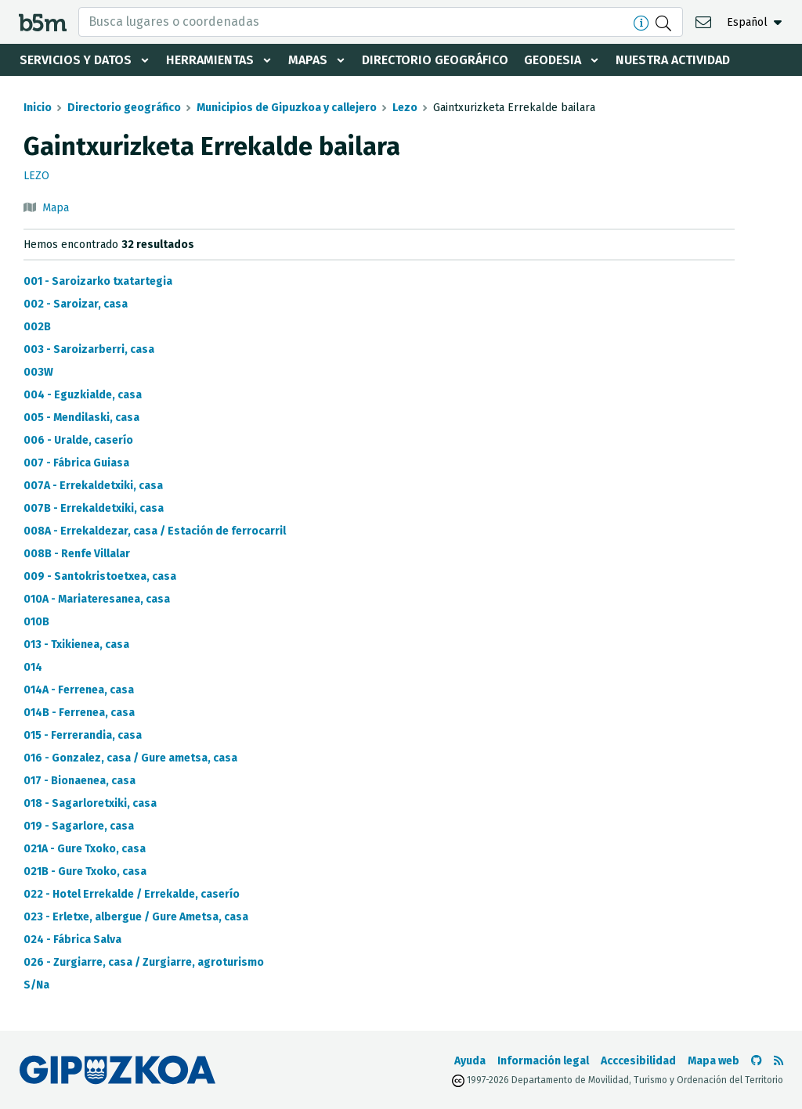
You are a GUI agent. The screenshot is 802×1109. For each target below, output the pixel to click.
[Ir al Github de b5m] (756, 1061)
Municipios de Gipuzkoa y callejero (287, 107)
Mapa (55, 207)
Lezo (404, 107)
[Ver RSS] (778, 1061)
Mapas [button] (307, 59)
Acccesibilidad (638, 1061)
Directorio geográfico (435, 59)
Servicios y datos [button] (76, 59)
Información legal (543, 1061)
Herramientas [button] (210, 59)
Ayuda (470, 1061)
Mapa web (713, 1061)
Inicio (37, 107)
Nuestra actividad (673, 59)
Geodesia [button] (552, 59)
